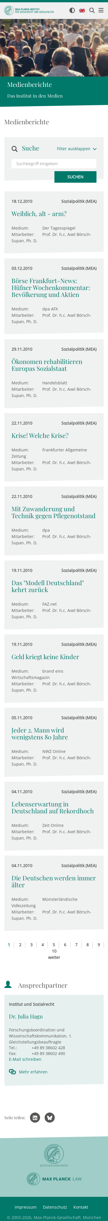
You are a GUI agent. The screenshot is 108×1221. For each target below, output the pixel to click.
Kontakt (80, 1207)
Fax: (12, 1053)
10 (54, 951)
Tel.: (13, 1047)
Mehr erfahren (33, 1072)
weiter (54, 957)
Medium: (20, 228)
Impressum (26, 1207)
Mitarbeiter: (23, 234)
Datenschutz (55, 1207)
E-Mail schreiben (25, 1059)
